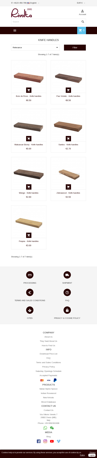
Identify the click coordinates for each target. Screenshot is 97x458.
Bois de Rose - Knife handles (28, 96)
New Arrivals (48, 397)
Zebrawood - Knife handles (68, 193)
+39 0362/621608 (51, 423)
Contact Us (48, 410)
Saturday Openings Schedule (48, 371)
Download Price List (48, 354)
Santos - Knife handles (68, 144)
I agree (92, 455)
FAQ (48, 358)
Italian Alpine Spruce (48, 389)
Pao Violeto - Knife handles (68, 96)
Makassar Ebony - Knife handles (29, 144)
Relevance (36, 47)
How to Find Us (48, 345)
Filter (74, 47)
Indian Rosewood (48, 393)
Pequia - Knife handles (29, 241)
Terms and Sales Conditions (48, 362)
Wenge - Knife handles (28, 193)
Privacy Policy (48, 367)
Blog (49, 436)
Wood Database (48, 402)
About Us (48, 337)
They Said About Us (48, 341)
